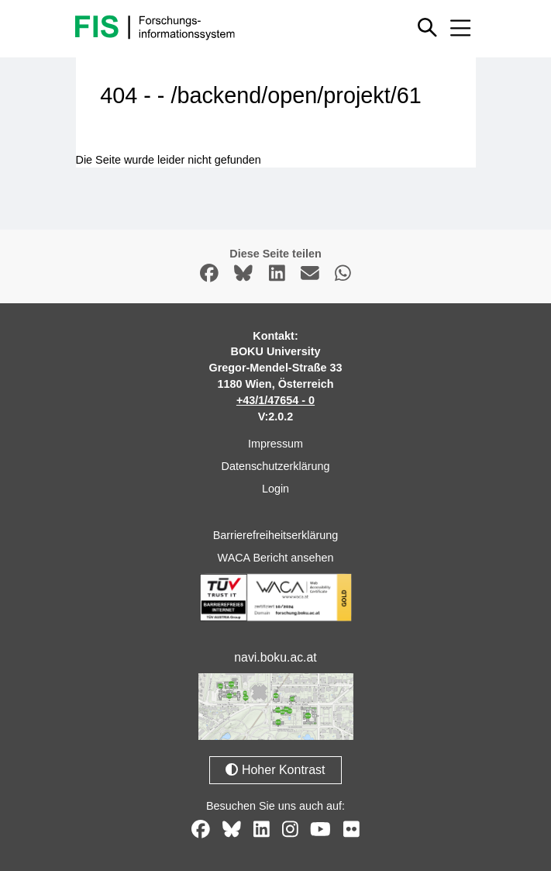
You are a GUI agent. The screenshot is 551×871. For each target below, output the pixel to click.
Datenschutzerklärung (276, 466)
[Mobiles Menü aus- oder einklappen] (461, 28)
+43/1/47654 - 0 (275, 400)
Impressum (275, 443)
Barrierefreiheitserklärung (276, 535)
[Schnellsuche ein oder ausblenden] (427, 27)
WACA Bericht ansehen (276, 557)
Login (275, 488)
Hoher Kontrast (275, 769)
